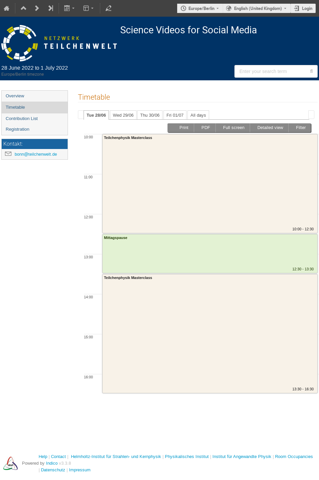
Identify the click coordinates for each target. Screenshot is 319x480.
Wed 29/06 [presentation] (123, 115)
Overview (15, 95)
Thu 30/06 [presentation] (150, 115)
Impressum (80, 470)
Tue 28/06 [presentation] (96, 115)
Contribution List (22, 118)
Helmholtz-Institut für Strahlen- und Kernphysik (116, 456)
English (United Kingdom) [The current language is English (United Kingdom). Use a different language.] (258, 8)
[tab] (96, 115)
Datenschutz (53, 470)
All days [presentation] (198, 115)
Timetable (15, 107)
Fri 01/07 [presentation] (174, 115)
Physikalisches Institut (186, 456)
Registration (17, 129)
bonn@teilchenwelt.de (36, 154)
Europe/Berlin (201, 8)
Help (43, 456)
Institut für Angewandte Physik (242, 456)
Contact (58, 456)
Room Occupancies (294, 456)
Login (307, 8)
